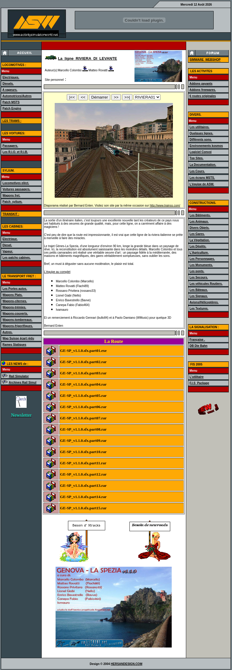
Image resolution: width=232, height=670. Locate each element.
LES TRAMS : (12, 121)
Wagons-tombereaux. (17, 319)
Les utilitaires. (199, 127)
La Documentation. (202, 164)
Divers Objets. (199, 227)
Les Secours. (198, 277)
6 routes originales (202, 96)
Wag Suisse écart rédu (18, 338)
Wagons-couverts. (15, 313)
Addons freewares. (202, 89)
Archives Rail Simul (22, 382)
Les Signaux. (198, 296)
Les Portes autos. (14, 288)
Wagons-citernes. (14, 301)
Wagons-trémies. (14, 307)
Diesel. (7, 245)
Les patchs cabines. (16, 257)
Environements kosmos (206, 145)
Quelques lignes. (201, 133)
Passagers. (10, 145)
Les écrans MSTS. (202, 177)
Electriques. (10, 77)
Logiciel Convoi (200, 152)
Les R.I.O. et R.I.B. (15, 152)
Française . (197, 339)
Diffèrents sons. (200, 139)
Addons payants (200, 83)
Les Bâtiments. (199, 215)
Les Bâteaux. (198, 289)
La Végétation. (199, 240)
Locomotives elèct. (15, 183)
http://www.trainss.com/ (165, 205)
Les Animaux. (199, 221)
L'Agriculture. (199, 252)
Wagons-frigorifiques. (17, 326)
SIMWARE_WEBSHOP (204, 59)
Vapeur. (7, 251)
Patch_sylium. (12, 201)
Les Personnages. (202, 258)
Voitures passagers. (16, 189)
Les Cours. (197, 171)
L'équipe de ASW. (201, 184)
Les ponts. (196, 271)
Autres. (7, 332)
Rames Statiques (14, 344)
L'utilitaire (196, 377)
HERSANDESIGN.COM (126, 664)
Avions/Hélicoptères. (204, 302)
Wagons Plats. (12, 295)
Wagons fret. (11, 195)
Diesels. (8, 83)
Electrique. (9, 239)
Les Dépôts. (197, 246)
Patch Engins (11, 108)
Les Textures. (198, 308)
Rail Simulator (19, 376)
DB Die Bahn (198, 345)
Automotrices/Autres (17, 96)
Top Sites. (196, 158)
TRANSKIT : (10, 214)
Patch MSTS (11, 102)
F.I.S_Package (199, 383)
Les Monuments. (201, 265)
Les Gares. (197, 234)
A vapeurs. (9, 89)
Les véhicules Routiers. (206, 283)
